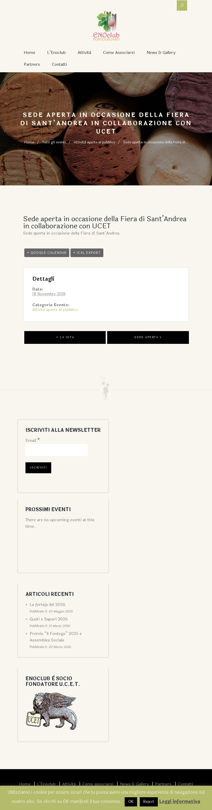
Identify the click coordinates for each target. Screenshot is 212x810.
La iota (65, 337)
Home (29, 52)
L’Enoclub (56, 52)
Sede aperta (148, 337)
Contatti (59, 64)
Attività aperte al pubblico (94, 142)
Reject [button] (148, 802)
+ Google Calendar (47, 252)
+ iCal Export (87, 252)
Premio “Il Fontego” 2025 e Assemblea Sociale (56, 637)
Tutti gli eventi (54, 142)
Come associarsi (119, 52)
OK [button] (131, 802)
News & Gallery (161, 52)
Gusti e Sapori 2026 (49, 619)
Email (32, 440)
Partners (32, 64)
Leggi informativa (179, 801)
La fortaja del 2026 (47, 605)
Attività (84, 52)
